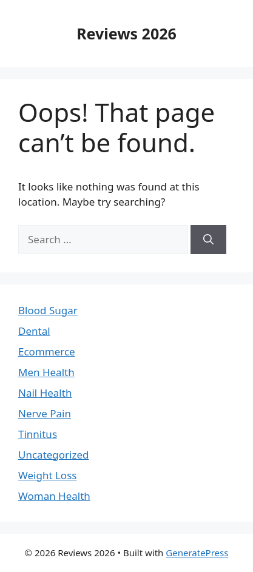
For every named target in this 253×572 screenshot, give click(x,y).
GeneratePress (197, 553)
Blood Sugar (48, 310)
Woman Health (54, 496)
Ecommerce (46, 351)
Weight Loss (47, 475)
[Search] (208, 239)
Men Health (46, 372)
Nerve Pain (44, 413)
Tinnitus (37, 434)
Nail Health (45, 393)
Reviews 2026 (126, 33)
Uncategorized (53, 455)
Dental (34, 331)
